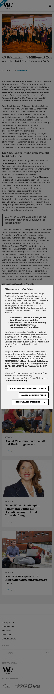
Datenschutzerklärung (16, 380)
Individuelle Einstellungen (28, 402)
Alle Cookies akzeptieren (33, 395)
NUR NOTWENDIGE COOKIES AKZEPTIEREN (28, 388)
